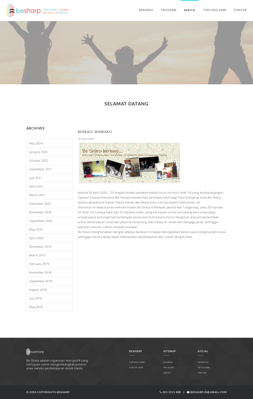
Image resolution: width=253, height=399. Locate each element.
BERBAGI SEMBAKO (95, 132)
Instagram (204, 367)
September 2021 (40, 169)
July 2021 (35, 178)
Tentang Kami (214, 10)
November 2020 (40, 212)
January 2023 (38, 152)
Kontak (240, 10)
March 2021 (37, 195)
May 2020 (36, 229)
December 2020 (40, 204)
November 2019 (40, 247)
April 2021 (36, 186)
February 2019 (39, 264)
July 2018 (35, 298)
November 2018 (40, 272)
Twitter (202, 372)
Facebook (203, 362)
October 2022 (38, 161)
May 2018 (36, 307)
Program (168, 10)
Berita (189, 10)
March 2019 (37, 255)
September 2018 (40, 281)
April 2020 (36, 238)
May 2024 (36, 143)
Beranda (146, 10)
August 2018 (38, 290)
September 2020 (40, 221)
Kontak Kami (136, 367)
